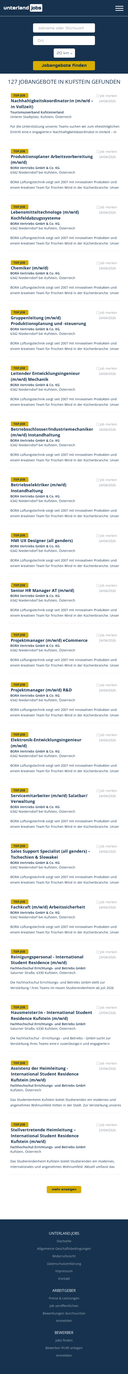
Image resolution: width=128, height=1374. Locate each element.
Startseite (64, 1241)
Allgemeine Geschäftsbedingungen (64, 1248)
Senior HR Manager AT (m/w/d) (42, 590)
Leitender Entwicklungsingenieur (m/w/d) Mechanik (45, 376)
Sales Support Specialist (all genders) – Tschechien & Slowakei (50, 854)
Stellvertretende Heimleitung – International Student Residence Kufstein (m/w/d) (45, 1135)
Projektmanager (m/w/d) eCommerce (49, 640)
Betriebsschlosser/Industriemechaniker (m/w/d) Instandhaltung (52, 432)
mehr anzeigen (64, 1189)
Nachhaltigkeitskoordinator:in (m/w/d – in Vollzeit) (52, 103)
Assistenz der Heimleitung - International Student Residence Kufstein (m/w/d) (45, 1074)
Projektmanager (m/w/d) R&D (41, 690)
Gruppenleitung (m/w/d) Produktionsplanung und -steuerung (48, 320)
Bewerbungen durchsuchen (64, 1313)
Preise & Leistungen (64, 1298)
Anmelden (64, 1320)
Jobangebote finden (64, 66)
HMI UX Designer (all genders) (42, 540)
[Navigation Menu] (119, 8)
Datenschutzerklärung (64, 1263)
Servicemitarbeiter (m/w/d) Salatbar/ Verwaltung (49, 798)
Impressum (64, 1271)
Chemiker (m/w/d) (29, 268)
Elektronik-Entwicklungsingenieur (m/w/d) (46, 742)
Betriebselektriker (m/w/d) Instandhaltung (38, 487)
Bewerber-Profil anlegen (64, 1348)
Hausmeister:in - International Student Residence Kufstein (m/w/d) (51, 1015)
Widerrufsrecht (64, 1256)
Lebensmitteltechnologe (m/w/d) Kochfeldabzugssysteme (45, 215)
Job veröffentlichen (64, 1306)
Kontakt (64, 1278)
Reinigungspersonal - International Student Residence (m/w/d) (47, 959)
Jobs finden (64, 1340)
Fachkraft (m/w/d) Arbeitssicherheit (48, 907)
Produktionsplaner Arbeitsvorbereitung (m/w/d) (52, 159)
